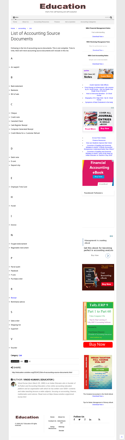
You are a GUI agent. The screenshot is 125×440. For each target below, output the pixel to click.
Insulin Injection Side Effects (99, 85)
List (30, 28)
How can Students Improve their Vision (99, 143)
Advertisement (61, 422)
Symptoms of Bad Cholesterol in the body (99, 102)
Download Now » (98, 36)
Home (15, 22)
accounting (22, 28)
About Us (25, 22)
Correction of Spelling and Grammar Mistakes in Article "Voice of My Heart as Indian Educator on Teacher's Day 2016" (99, 153)
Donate (61, 430)
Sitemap (61, 427)
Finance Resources (99, 140)
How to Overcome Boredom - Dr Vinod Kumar (99, 94)
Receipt (14, 298)
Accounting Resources (41, 22)
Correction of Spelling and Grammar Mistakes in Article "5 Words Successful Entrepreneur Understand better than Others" (99, 147)
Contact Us (52, 421)
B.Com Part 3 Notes (99, 138)
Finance (57, 22)
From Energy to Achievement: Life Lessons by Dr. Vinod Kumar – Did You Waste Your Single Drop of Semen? (99, 89)
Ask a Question (70, 22)
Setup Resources (52, 427)
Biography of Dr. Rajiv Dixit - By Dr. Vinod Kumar (99, 99)
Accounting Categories (88, 22)
